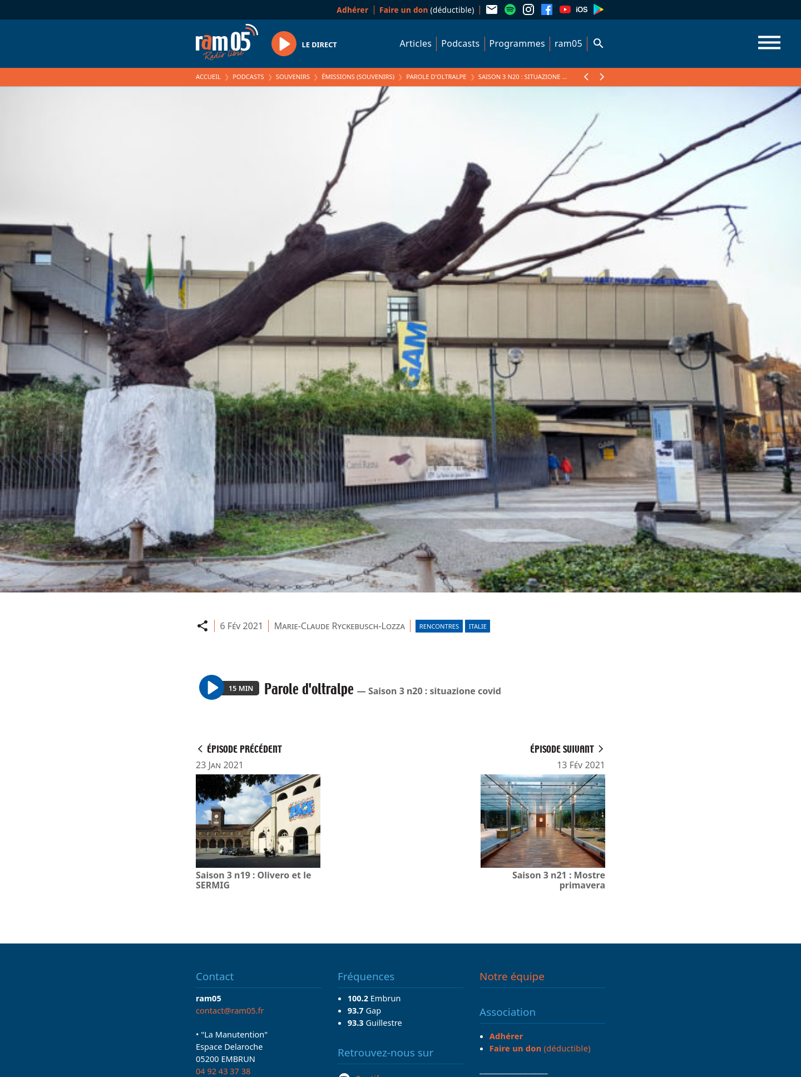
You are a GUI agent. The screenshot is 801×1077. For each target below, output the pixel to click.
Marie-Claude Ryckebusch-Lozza (339, 626)
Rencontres (439, 626)
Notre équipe (512, 976)
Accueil (208, 76)
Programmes (517, 43)
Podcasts (460, 43)
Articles (416, 43)
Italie (478, 626)
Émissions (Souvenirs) (358, 76)
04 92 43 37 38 (223, 1070)
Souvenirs (293, 76)
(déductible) (426, 9)
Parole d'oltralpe (436, 76)
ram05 (568, 43)
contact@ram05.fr (230, 1010)
